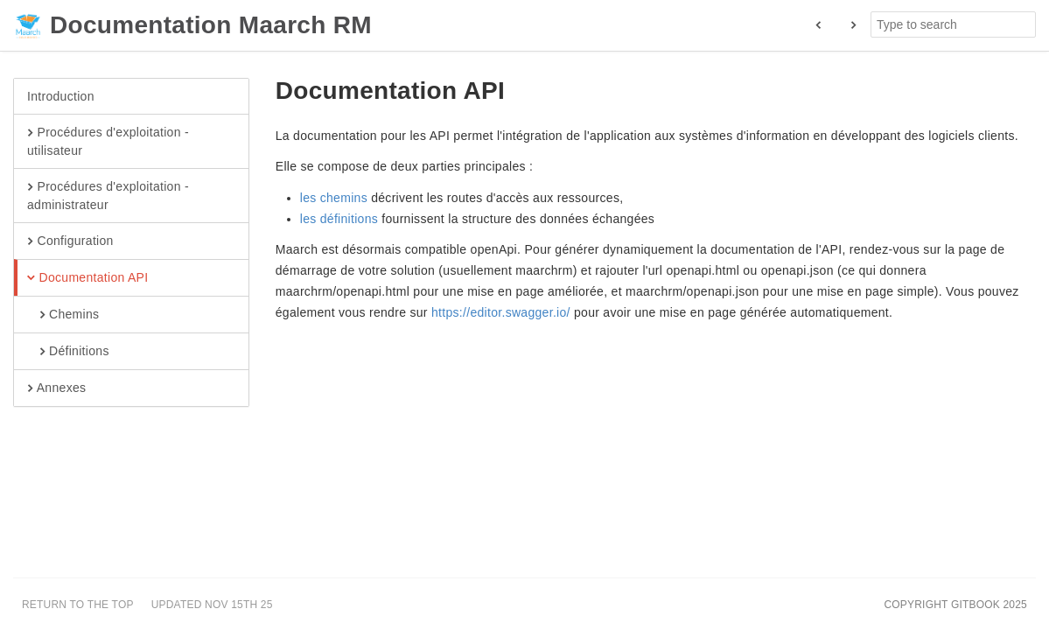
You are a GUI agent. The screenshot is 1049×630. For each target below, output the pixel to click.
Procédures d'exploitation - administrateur (108, 195)
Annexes (56, 388)
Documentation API (87, 278)
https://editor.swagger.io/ (500, 312)
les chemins (333, 198)
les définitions (339, 219)
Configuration (70, 241)
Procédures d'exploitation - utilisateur (108, 141)
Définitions (68, 351)
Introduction (60, 96)
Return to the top (78, 604)
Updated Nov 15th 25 (212, 604)
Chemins (63, 315)
